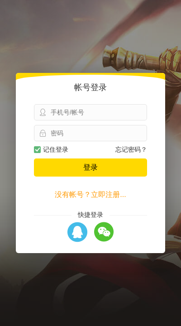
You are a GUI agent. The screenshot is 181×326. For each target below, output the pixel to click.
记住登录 (51, 149)
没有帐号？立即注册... (90, 194)
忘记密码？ (131, 149)
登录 (90, 167)
